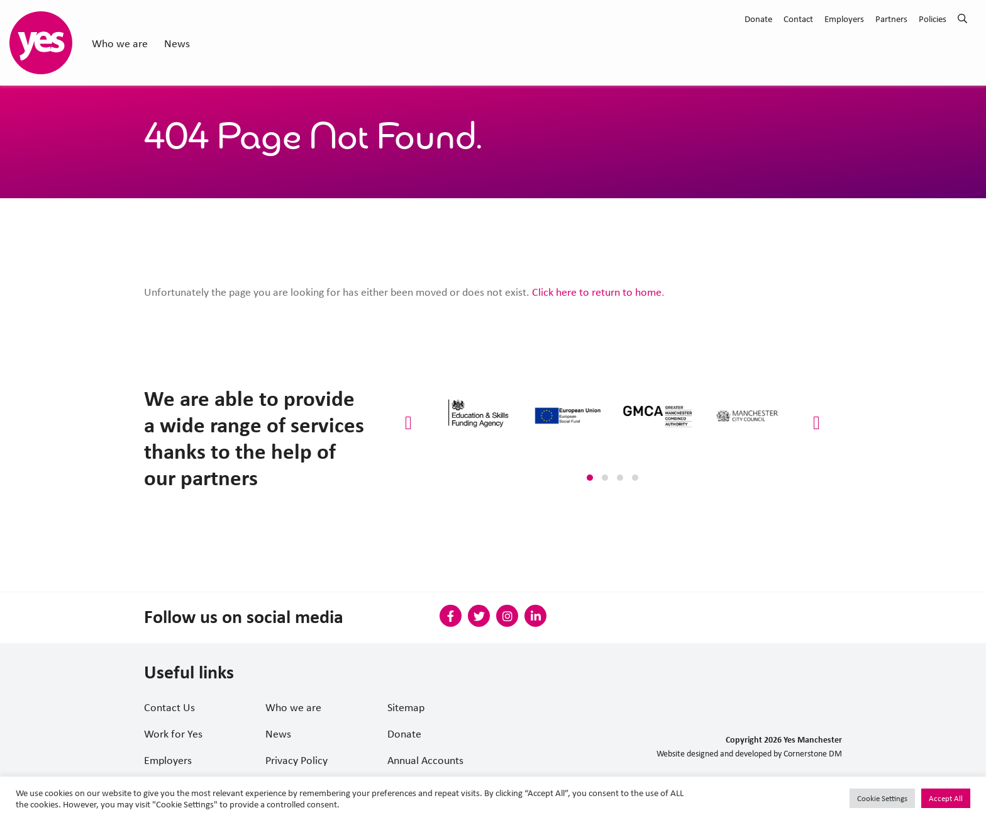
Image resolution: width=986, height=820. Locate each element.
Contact (798, 18)
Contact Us (169, 706)
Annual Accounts (425, 759)
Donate (758, 18)
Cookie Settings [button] (882, 798)
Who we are (120, 42)
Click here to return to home (597, 291)
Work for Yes (173, 733)
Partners (891, 18)
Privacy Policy (296, 759)
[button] (589, 477)
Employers (844, 18)
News (177, 42)
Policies (932, 18)
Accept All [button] (946, 798)
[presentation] (408, 422)
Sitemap (405, 706)
